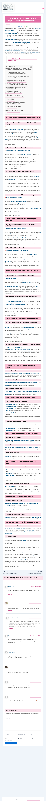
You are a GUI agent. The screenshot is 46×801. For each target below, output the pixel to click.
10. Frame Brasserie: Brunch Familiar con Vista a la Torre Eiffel (17, 85)
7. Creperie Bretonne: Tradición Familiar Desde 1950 (16, 80)
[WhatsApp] (27, 26)
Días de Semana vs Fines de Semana (13, 111)
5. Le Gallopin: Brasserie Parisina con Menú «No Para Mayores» (18, 76)
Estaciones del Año (10, 113)
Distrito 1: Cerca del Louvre (11, 98)
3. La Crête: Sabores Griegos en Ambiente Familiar (15, 72)
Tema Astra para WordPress (33, 799)
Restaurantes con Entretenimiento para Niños (14, 83)
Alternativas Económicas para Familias (13, 106)
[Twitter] (21, 26)
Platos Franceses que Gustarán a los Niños (13, 92)
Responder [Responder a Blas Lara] (10, 704)
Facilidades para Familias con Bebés (13, 103)
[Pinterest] (24, 26)
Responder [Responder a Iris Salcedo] (10, 690)
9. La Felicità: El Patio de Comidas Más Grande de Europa (17, 84)
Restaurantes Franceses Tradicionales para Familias (15, 75)
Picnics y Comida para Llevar (12, 107)
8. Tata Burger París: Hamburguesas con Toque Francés (16, 81)
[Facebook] (19, 26)
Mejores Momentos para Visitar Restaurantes (14, 110)
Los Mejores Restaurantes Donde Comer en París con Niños (17, 68)
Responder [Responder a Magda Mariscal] (10, 675)
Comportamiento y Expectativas (12, 91)
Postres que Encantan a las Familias (13, 95)
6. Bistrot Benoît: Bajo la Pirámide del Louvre (14, 77)
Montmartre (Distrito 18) (11, 100)
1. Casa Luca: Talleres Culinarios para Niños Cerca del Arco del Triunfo (19, 69)
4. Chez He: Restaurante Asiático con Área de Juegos (16, 73)
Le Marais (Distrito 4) (10, 99)
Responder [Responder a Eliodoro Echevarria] (10, 610)
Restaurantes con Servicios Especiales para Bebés (15, 102)
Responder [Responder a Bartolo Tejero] (10, 645)
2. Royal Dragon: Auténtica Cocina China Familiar (15, 70)
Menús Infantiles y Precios (11, 90)
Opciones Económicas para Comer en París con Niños (16, 79)
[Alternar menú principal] (43, 7)
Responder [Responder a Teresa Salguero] (10, 660)
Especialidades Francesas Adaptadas (13, 94)
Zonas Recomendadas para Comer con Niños (14, 96)
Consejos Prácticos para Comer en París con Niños (15, 87)
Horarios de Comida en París (12, 88)
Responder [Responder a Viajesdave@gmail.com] (11, 628)
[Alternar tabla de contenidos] (30, 67)
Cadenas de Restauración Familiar (13, 109)
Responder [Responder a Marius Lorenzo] (10, 594)
